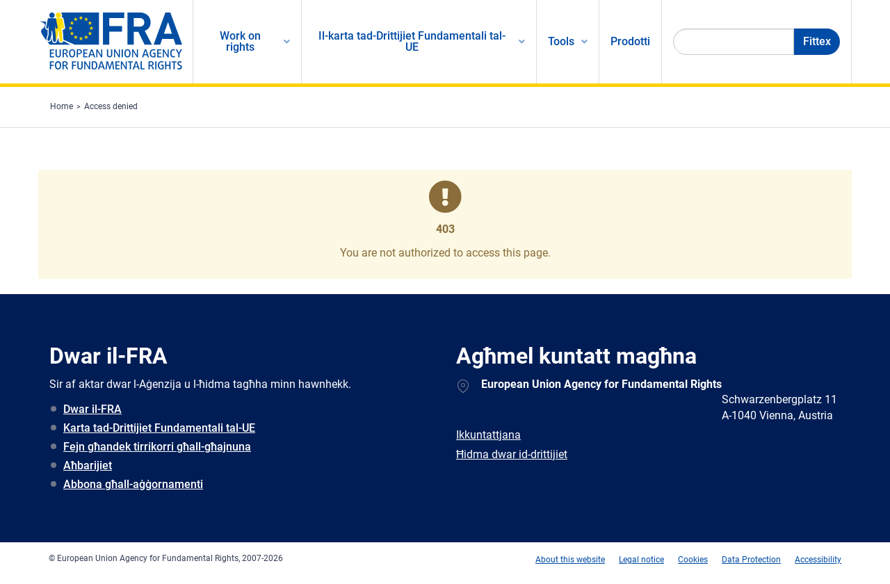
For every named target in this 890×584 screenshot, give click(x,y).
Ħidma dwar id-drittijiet (511, 454)
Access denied (111, 106)
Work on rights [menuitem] (240, 41)
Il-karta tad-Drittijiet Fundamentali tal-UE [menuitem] (411, 41)
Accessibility (818, 560)
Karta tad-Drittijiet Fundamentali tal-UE (159, 428)
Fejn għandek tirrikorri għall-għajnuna (157, 446)
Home (61, 106)
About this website (570, 560)
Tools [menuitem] (561, 41)
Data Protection (751, 560)
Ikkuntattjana (488, 434)
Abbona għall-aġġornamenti (133, 484)
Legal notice (641, 560)
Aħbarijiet (87, 465)
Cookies (693, 560)
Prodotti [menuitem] (630, 41)
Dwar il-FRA (92, 409)
